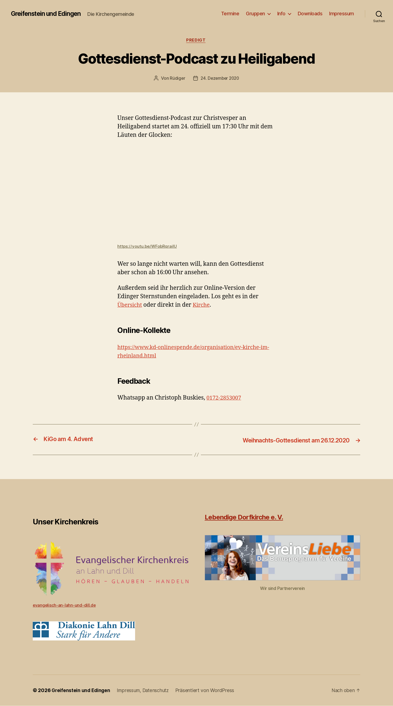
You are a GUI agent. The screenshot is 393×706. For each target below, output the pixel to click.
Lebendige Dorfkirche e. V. (244, 517)
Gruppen (255, 13)
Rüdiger (176, 79)
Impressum (341, 13)
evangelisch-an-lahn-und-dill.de (65, 605)
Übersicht (130, 305)
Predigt (196, 40)
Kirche (203, 305)
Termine (230, 13)
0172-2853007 (225, 398)
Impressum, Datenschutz (145, 690)
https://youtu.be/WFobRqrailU (148, 247)
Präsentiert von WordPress (208, 690)
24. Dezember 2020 (220, 79)
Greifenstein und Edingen (48, 13)
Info (281, 13)
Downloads (310, 13)
